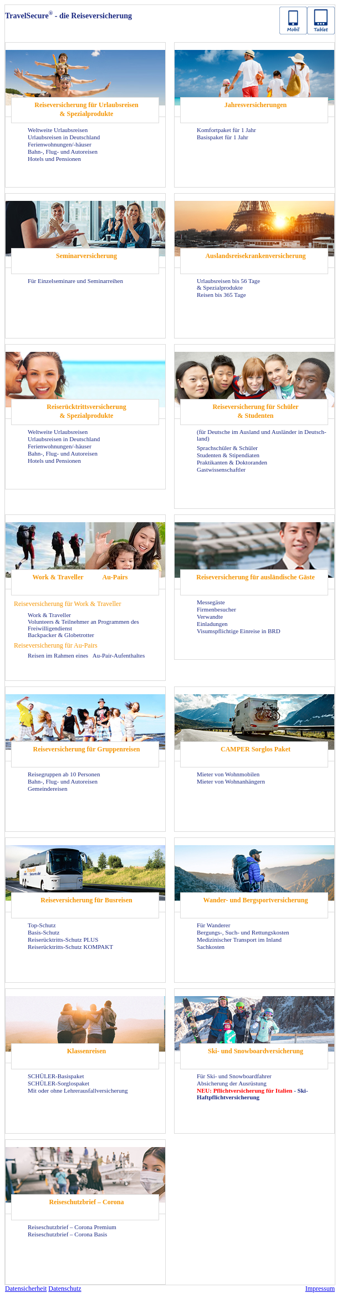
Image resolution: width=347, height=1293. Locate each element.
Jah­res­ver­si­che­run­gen (255, 105)
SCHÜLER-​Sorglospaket (58, 1083)
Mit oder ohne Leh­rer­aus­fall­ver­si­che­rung (78, 1090)
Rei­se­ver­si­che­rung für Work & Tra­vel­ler (67, 604)
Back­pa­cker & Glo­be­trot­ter (61, 635)
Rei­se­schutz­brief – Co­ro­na (86, 1202)
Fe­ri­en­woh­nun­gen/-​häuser (59, 144)
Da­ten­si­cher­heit (26, 1288)
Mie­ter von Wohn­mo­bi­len (228, 774)
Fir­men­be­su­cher (216, 609)
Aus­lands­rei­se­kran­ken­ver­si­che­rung (255, 256)
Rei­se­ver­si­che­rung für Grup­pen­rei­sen (86, 749)
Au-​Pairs (115, 577)
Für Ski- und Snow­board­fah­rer (234, 1076)
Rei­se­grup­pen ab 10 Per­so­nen (64, 774)
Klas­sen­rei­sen (86, 1051)
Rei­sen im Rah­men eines (59, 655)
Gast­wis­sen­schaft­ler (221, 469)
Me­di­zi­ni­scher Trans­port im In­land (239, 939)
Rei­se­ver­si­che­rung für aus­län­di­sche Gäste (255, 577)
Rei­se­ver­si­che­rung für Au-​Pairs (56, 645)
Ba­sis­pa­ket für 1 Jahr (222, 137)
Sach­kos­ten (210, 946)
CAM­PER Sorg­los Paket (255, 749)
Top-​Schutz (42, 925)
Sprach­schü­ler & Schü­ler (227, 448)
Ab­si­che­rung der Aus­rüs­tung (232, 1083)
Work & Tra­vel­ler (57, 577)
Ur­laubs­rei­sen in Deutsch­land (64, 137)
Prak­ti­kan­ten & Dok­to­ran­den (232, 462)
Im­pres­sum (320, 1288)
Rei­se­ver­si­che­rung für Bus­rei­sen (86, 900)
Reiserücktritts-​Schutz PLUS (63, 939)
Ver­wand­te (210, 616)
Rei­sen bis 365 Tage (221, 294)
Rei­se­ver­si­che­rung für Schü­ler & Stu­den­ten (255, 411)
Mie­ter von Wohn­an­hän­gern (231, 781)
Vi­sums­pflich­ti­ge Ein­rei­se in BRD (238, 631)
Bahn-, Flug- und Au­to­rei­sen (63, 151)
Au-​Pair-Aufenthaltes (119, 655)
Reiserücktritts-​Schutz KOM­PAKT (70, 946)
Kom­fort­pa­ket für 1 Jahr (226, 130)
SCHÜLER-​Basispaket (56, 1076)
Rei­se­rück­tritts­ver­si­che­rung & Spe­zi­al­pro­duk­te (86, 411)
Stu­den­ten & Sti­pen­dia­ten (228, 455)
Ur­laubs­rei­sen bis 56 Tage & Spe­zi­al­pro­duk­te (228, 284)
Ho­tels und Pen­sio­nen (54, 158)
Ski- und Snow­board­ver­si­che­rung (255, 1051)
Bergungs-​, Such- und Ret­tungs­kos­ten (243, 932)
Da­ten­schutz (64, 1288)
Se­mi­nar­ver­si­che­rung (86, 256)
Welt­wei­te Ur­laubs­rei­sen (58, 130)
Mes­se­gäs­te (211, 602)
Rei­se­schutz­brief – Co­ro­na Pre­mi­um (72, 1227)
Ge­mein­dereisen (47, 788)
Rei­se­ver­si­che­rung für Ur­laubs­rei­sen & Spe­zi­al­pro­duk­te (86, 109)
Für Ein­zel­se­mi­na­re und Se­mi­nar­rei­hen (75, 280)
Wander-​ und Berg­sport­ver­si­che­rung (255, 900)
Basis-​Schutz (43, 932)
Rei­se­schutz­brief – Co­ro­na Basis (67, 1234)
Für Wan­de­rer (213, 925)
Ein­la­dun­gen (212, 623)
